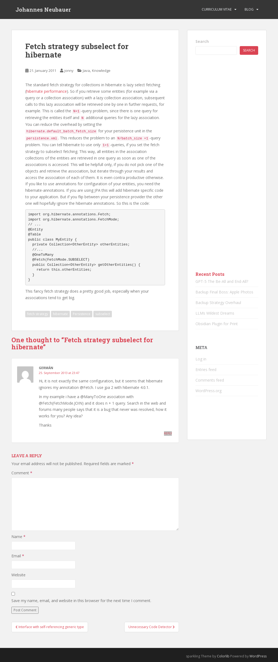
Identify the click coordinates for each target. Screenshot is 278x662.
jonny (69, 70)
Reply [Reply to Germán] (168, 433)
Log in (200, 359)
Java (86, 70)
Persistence (81, 314)
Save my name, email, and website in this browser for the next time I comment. (81, 600)
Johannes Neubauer (43, 9)
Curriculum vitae (217, 9)
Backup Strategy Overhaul (218, 302)
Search (202, 41)
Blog (249, 9)
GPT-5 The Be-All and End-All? (221, 281)
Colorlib (223, 656)
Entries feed (205, 369)
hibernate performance (46, 91)
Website (18, 574)
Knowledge (101, 70)
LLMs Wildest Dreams (214, 313)
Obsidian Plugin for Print (216, 323)
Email (17, 555)
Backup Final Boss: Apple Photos (224, 292)
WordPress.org (208, 390)
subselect (102, 314)
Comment (21, 472)
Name (18, 536)
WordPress (258, 656)
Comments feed (209, 380)
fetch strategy (37, 314)
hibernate (60, 314)
